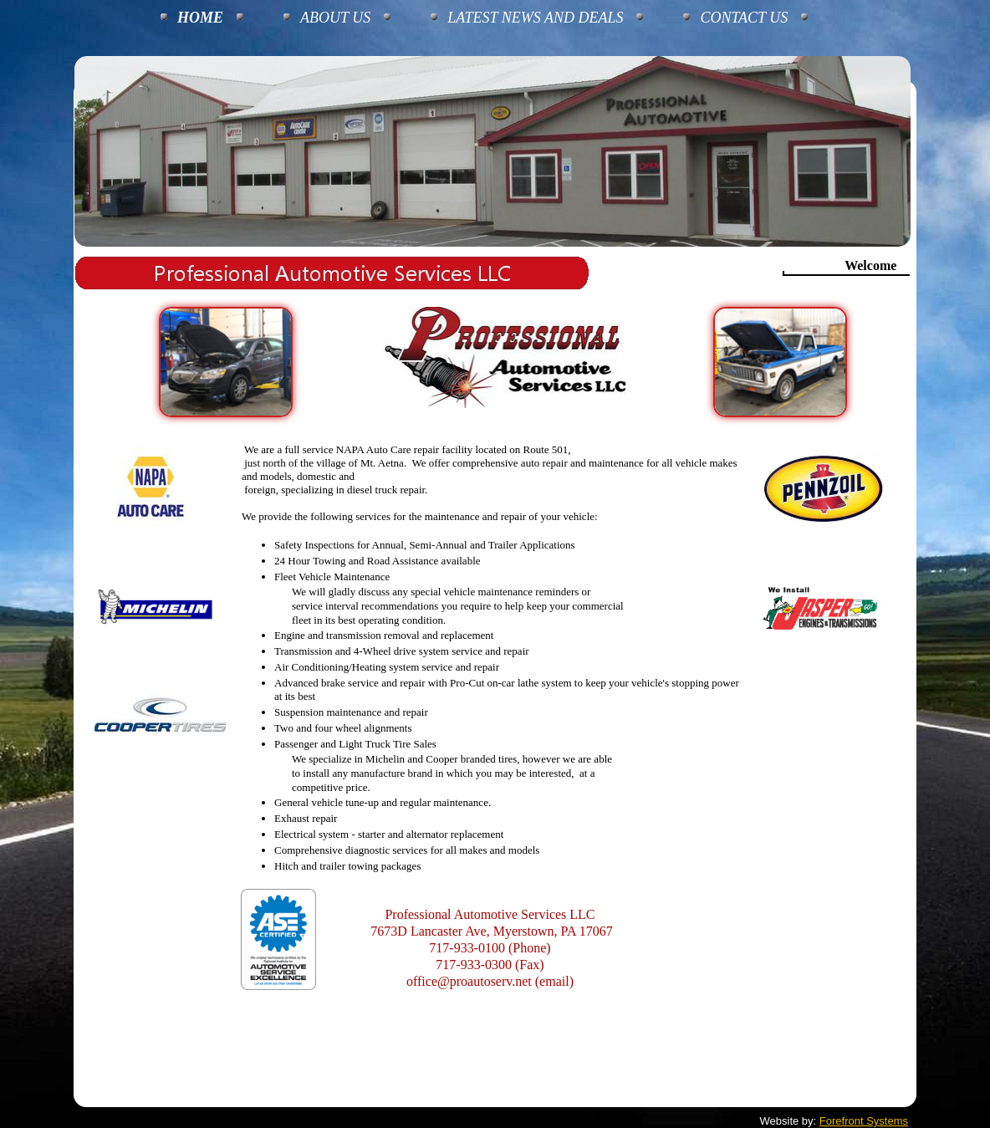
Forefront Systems (863, 1121)
